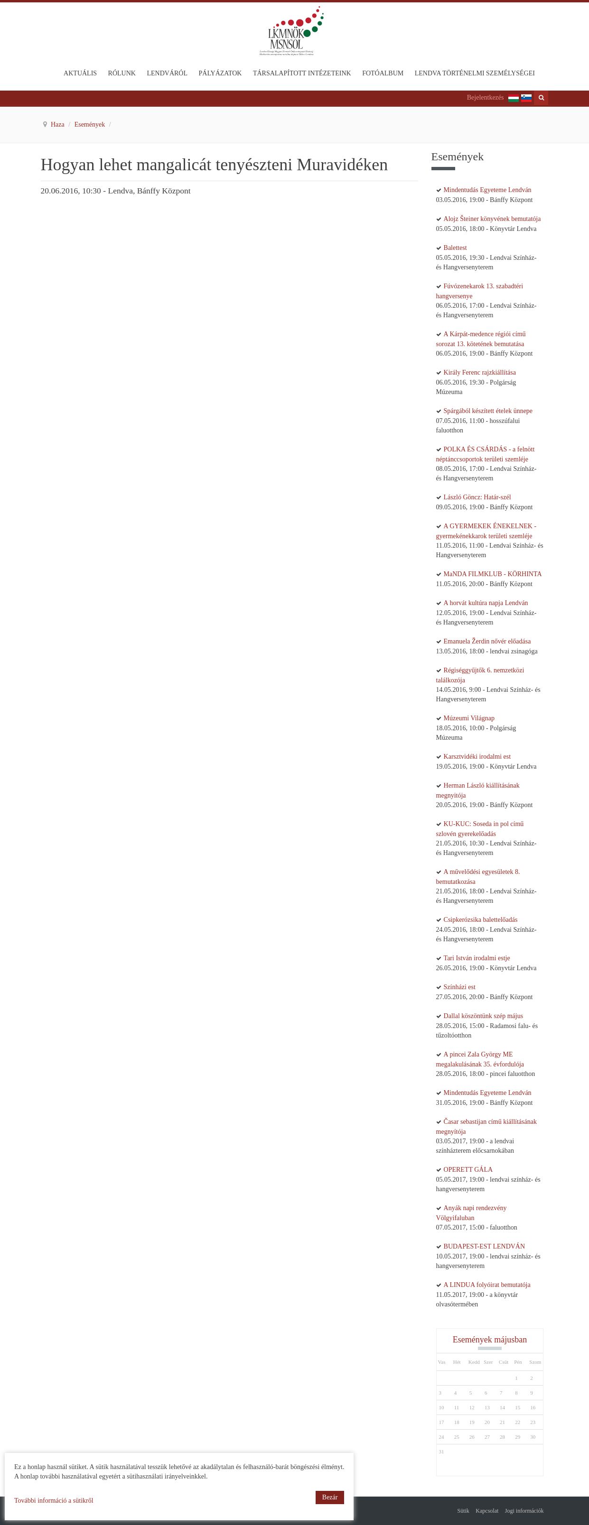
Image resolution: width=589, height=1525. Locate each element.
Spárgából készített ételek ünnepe (488, 410)
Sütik (463, 1510)
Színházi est (460, 987)
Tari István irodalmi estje (477, 958)
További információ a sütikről (53, 1500)
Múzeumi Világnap (469, 718)
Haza (58, 124)
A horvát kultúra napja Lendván (486, 602)
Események (91, 124)
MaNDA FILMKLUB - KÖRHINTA (493, 574)
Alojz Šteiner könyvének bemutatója (492, 218)
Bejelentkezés (485, 97)
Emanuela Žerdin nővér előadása (487, 641)
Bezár (330, 1497)
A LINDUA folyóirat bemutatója (487, 1284)
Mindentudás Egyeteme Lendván (488, 189)
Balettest (455, 247)
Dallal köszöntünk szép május (484, 1016)
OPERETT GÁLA (468, 1169)
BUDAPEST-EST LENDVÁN (484, 1246)
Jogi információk (524, 1510)
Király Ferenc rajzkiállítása (480, 372)
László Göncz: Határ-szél (477, 497)
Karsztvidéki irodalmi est (477, 756)
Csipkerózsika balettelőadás (481, 919)
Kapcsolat (487, 1510)
